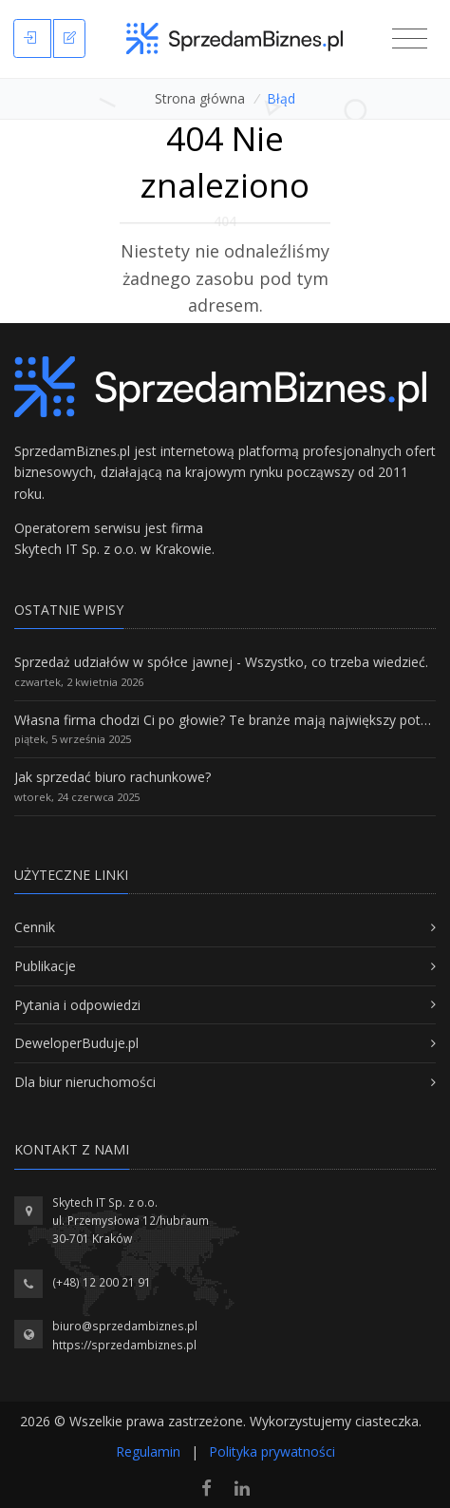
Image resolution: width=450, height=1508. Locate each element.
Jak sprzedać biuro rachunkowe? (112, 777)
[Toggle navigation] (410, 39)
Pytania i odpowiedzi (77, 1005)
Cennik (34, 927)
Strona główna (200, 98)
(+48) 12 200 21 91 (101, 1282)
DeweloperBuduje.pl (76, 1043)
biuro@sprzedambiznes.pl (124, 1326)
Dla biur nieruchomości (85, 1082)
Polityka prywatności (272, 1451)
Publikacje (45, 966)
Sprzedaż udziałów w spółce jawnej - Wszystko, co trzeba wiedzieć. (221, 662)
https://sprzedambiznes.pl (124, 1345)
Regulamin (148, 1451)
